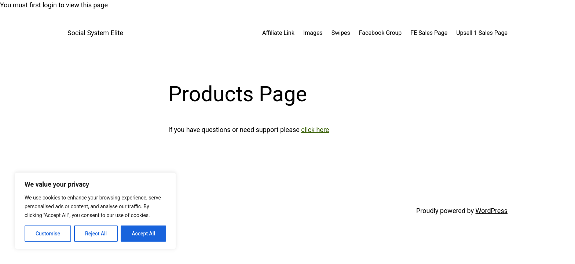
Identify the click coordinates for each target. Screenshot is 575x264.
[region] (95, 210)
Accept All (143, 233)
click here (315, 129)
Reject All (96, 233)
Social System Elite (95, 33)
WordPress (492, 210)
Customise (48, 233)
